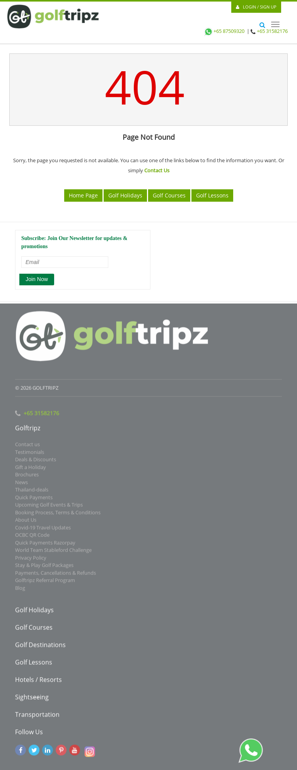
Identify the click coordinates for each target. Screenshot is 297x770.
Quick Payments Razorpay (45, 544)
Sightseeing (32, 699)
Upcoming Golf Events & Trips (49, 506)
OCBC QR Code (32, 536)
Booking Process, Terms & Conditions (58, 514)
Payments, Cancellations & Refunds (55, 574)
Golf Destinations (40, 646)
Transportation (37, 716)
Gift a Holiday (30, 468)
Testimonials (29, 453)
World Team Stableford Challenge (53, 551)
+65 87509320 (223, 30)
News (21, 483)
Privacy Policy (30, 559)
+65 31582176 (272, 30)
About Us (25, 521)
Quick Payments (34, 499)
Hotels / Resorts (38, 681)
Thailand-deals (31, 491)
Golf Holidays (125, 195)
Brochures (27, 476)
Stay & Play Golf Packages (44, 566)
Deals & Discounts (35, 461)
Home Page (83, 195)
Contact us (27, 445)
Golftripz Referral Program (45, 581)
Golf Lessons (212, 195)
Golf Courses (169, 195)
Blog (20, 589)
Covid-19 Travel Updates (43, 529)
